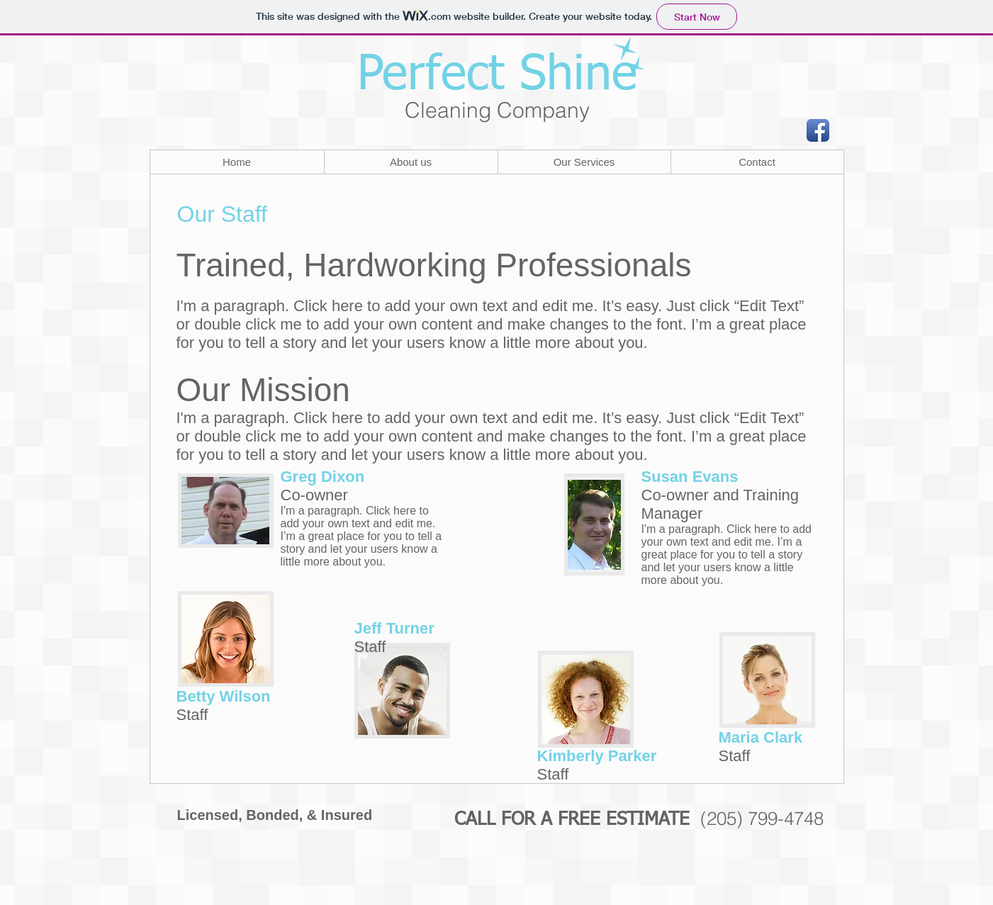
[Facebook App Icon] (818, 130)
